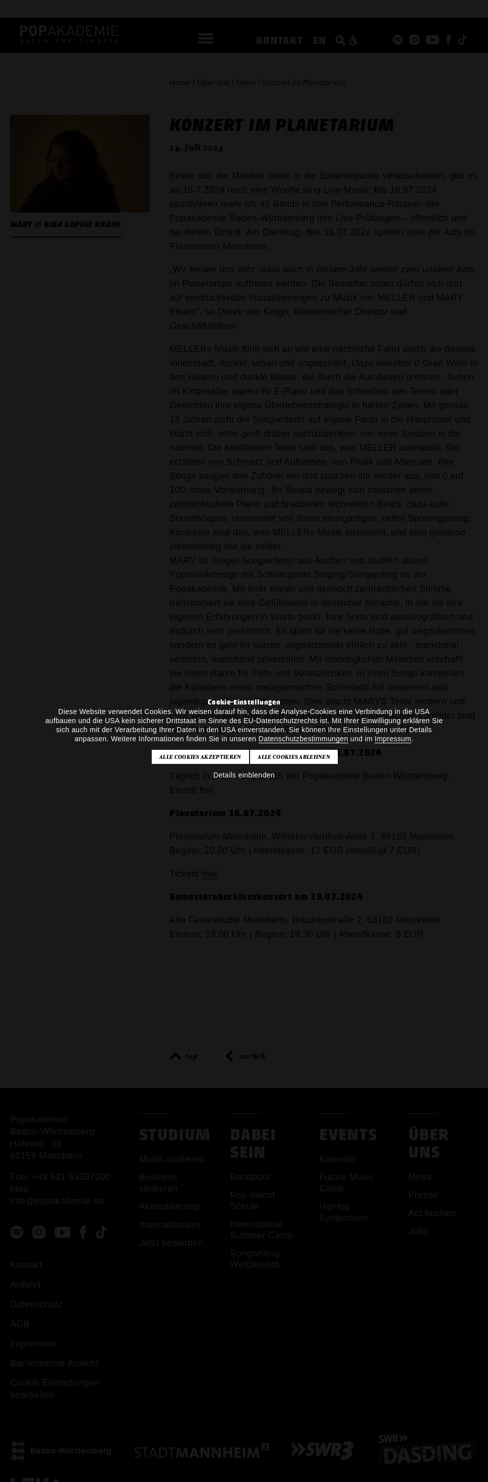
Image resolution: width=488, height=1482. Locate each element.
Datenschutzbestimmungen (303, 739)
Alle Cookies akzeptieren (200, 756)
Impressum (393, 739)
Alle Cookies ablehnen (294, 756)
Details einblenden (244, 775)
